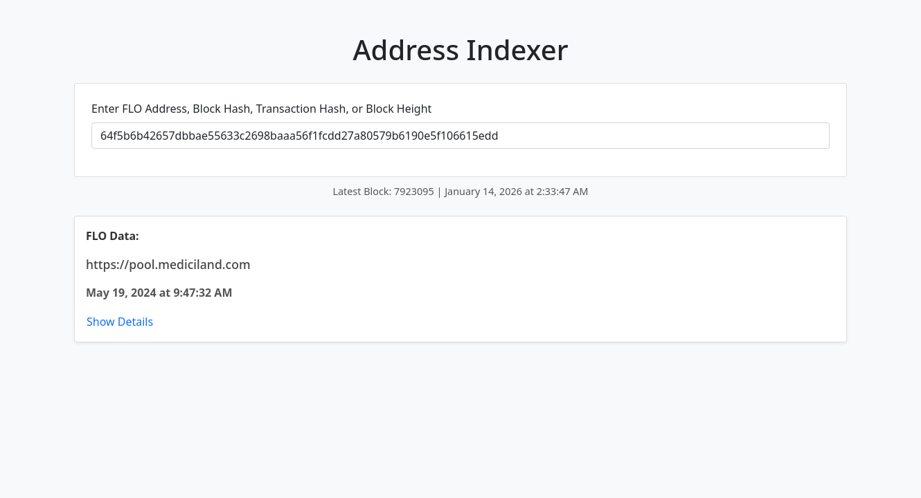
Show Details (120, 321)
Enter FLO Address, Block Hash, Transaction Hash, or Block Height (261, 108)
